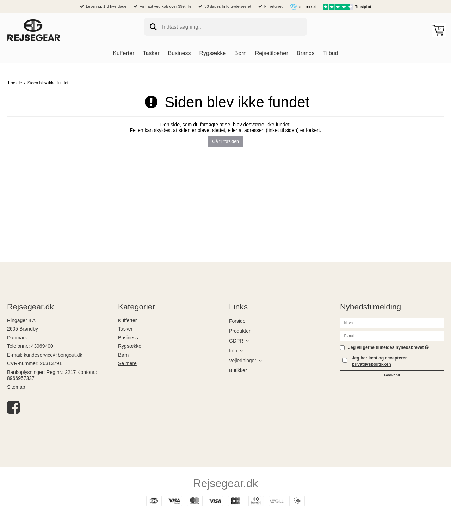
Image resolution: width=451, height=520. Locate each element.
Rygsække (129, 346)
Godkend (392, 375)
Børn (123, 355)
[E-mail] (392, 335)
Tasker (125, 329)
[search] (225, 27)
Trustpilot (363, 7)
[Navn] (392, 322)
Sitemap (16, 387)
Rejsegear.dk (225, 483)
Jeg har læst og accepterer (379, 361)
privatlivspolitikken (371, 364)
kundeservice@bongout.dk (53, 355)
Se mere (127, 363)
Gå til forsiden (225, 141)
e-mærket (307, 7)
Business (128, 337)
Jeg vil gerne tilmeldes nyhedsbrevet (388, 347)
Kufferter (127, 320)
